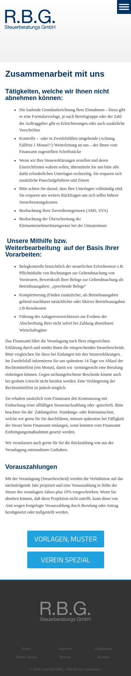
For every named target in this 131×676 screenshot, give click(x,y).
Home (26, 649)
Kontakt (103, 657)
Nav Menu (124, 7)
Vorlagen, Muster (65, 538)
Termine (65, 657)
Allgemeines (103, 649)
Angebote (65, 649)
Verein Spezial (65, 559)
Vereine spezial (26, 657)
